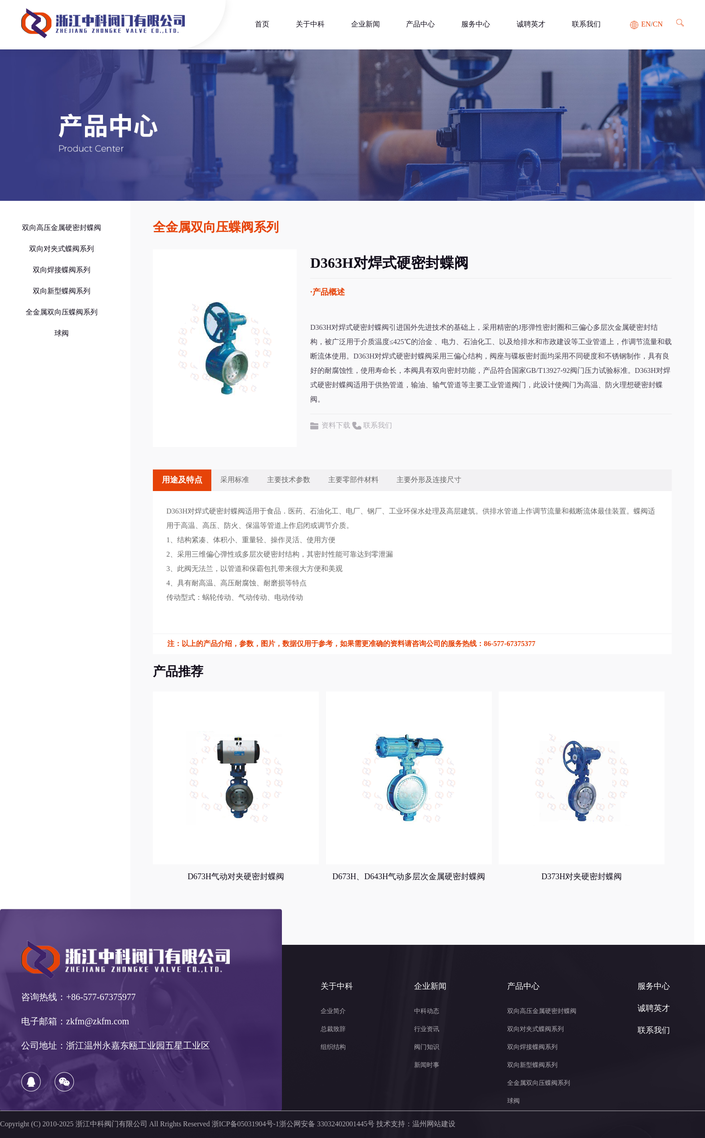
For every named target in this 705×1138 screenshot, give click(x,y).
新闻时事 (426, 1065)
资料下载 (335, 426)
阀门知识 (426, 1047)
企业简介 (333, 1011)
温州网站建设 (433, 1124)
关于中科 (310, 24)
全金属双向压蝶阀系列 (62, 312)
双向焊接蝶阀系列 (61, 270)
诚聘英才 (531, 24)
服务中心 (475, 24)
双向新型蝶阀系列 (61, 291)
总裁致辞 (333, 1029)
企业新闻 (365, 24)
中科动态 (426, 1011)
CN (658, 24)
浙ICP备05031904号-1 (245, 1124)
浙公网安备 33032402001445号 (327, 1124)
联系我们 (586, 24)
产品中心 (420, 24)
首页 (262, 24)
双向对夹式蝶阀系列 (61, 249)
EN (646, 24)
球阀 (61, 333)
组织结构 (333, 1047)
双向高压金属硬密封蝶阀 (61, 228)
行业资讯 (426, 1029)
